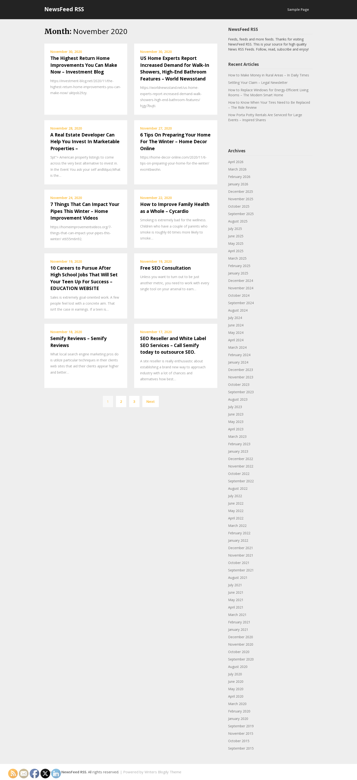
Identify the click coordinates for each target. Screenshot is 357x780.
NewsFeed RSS (64, 9)
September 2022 (241, 481)
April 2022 (235, 518)
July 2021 (235, 585)
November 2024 (240, 288)
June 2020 (235, 681)
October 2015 (238, 741)
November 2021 (240, 555)
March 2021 (237, 614)
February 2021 (239, 622)
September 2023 (241, 392)
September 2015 (241, 748)
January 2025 (238, 273)
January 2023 (238, 451)
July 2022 (235, 496)
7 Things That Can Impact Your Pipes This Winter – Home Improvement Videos (84, 211)
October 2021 (238, 562)
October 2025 (238, 206)
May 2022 (235, 510)
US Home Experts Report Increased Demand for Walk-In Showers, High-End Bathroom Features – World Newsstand (174, 68)
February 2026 (239, 176)
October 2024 (238, 295)
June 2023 (235, 414)
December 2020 (240, 637)
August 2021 (238, 577)
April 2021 (235, 607)
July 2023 (235, 406)
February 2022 (239, 533)
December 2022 (240, 458)
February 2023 (239, 444)
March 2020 (237, 703)
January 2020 (238, 718)
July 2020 (235, 674)
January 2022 (238, 540)
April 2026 (235, 161)
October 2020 (238, 651)
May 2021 (235, 600)
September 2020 (241, 659)
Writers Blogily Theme (162, 771)
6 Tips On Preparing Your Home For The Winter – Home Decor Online (175, 142)
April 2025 (235, 251)
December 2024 (240, 280)
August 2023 (238, 399)
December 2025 (240, 191)
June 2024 (235, 325)
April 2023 (235, 429)
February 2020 (239, 711)
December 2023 (240, 369)
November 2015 (240, 733)
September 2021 (241, 570)
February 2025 (239, 265)
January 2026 (238, 184)
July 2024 (235, 317)
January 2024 (238, 362)
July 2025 (235, 228)
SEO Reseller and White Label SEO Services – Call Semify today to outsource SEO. (173, 345)
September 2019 (241, 726)
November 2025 (240, 199)
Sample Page (298, 9)
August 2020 (238, 666)
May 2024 (235, 332)
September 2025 (241, 213)
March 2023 (237, 436)
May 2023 (235, 421)
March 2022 (237, 525)
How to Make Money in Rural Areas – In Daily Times (268, 75)
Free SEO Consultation (165, 268)
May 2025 (235, 243)
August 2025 (238, 221)
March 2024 (237, 347)
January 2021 (238, 629)
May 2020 (235, 689)
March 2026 (237, 169)
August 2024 (238, 310)
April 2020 (235, 696)
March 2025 (237, 258)
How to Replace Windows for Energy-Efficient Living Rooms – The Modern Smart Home (268, 92)
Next (150, 401)
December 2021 (240, 548)
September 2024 (241, 303)
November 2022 (240, 466)
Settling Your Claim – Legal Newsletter (258, 82)
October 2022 (238, 473)
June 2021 (235, 592)
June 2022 (235, 503)
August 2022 (238, 488)
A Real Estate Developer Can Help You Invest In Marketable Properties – (85, 142)
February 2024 (239, 355)
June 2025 (235, 236)
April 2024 (235, 340)
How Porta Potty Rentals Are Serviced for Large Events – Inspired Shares (265, 117)
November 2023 (240, 377)
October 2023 (238, 384)
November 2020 (240, 644)
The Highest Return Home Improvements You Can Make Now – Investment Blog (83, 65)
